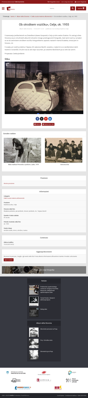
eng (66, 2)
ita (69, 2)
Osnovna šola (64, 164)
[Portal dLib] (16, 380)
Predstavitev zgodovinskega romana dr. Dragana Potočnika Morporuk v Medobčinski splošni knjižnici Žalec (49, 289)
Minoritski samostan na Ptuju (48, 329)
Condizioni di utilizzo (71, 395)
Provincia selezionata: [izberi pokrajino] (13, 2)
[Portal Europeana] (72, 373)
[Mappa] (81, 8)
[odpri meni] (3, 8)
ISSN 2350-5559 (82, 395)
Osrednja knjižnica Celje (61, 29)
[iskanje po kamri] (59, 8)
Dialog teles (43, 309)
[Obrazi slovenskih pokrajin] (72, 380)
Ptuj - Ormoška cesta (46, 340)
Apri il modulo (9, 260)
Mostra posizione (9, 183)
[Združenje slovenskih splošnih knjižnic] (44, 380)
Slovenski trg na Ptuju (46, 351)
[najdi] (72, 8)
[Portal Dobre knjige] (23, 388)
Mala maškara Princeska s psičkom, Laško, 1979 (23, 164)
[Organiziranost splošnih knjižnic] (44, 373)
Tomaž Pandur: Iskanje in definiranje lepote (47, 299)
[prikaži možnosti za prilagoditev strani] (54, 2)
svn (62, 2)
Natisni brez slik (48, 124)
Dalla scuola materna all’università (14, 198)
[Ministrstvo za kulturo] (16, 373)
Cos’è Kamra (60, 395)
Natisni (37, 124)
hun (72, 2)
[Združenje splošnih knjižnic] (58, 388)
